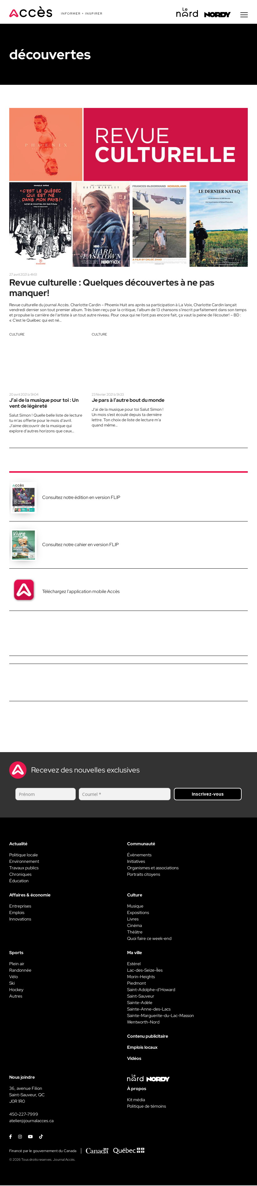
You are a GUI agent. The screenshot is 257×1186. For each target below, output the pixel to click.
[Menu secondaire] (244, 15)
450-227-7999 (23, 1115)
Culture (17, 335)
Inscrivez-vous (208, 795)
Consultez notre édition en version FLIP (81, 498)
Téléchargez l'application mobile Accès (81, 592)
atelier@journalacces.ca (31, 1121)
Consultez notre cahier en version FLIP (80, 545)
